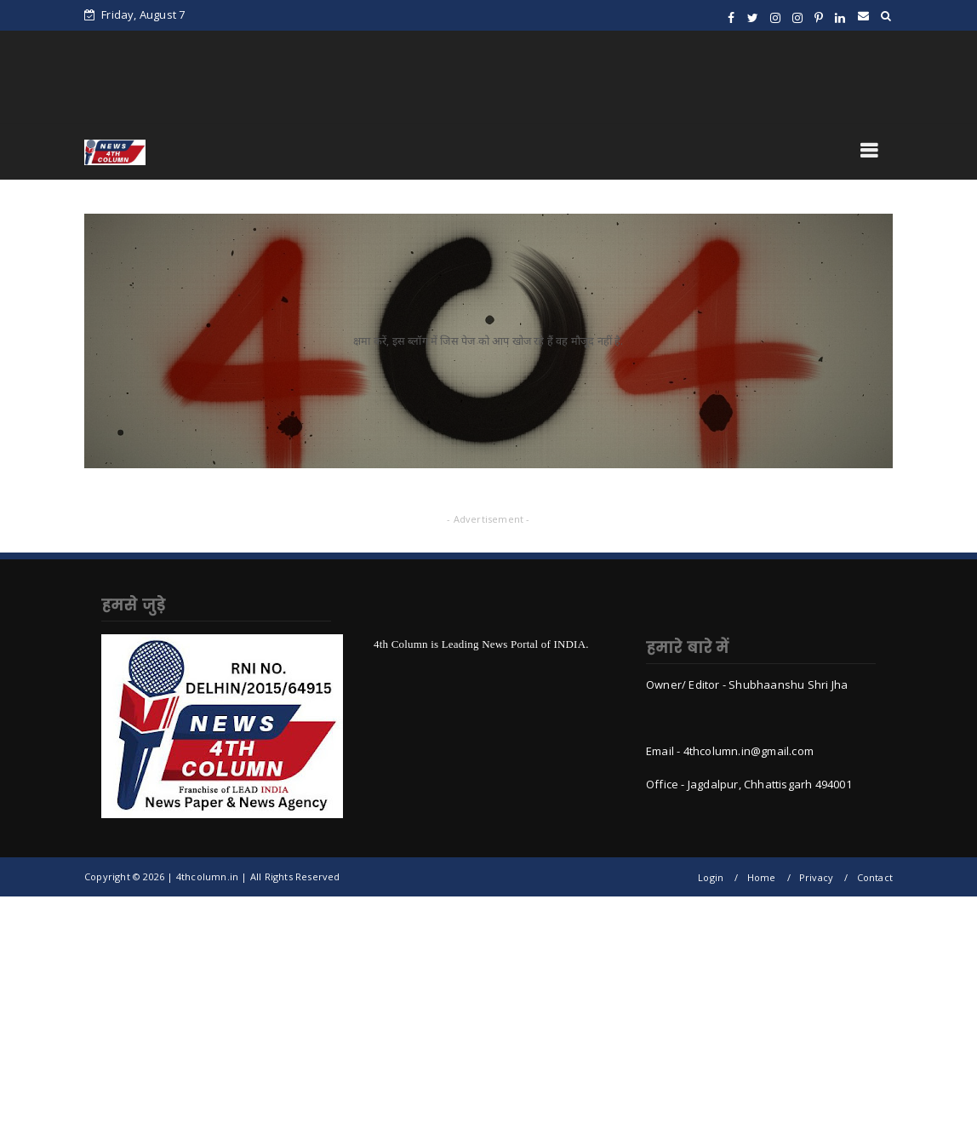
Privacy (816, 877)
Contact (875, 877)
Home (761, 877)
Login (710, 877)
